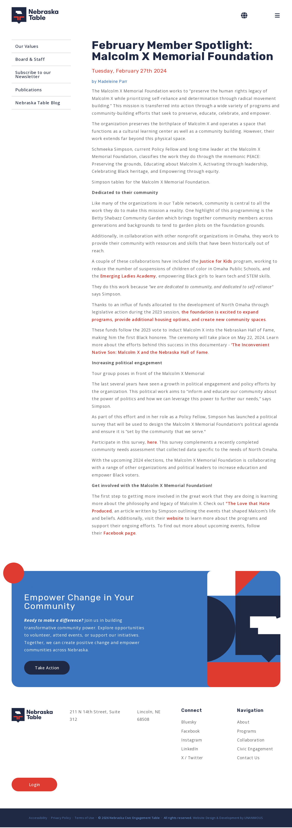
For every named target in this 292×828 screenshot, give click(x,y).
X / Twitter (192, 758)
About (243, 722)
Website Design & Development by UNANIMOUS (228, 818)
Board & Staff (30, 59)
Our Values (26, 46)
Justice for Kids (216, 261)
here (152, 442)
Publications (28, 89)
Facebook (191, 731)
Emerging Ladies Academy (128, 276)
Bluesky (189, 722)
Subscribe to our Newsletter (33, 74)
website (176, 518)
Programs (247, 731)
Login (34, 785)
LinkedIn (190, 749)
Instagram (192, 740)
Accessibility (38, 818)
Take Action (47, 668)
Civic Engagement (255, 749)
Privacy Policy (61, 818)
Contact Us (248, 758)
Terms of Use (84, 818)
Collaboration (251, 740)
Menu (277, 15)
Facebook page (119, 533)
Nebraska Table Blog (37, 102)
